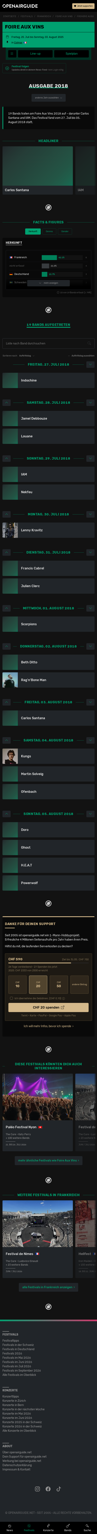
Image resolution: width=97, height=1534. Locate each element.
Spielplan (72, 53)
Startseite (9, 16)
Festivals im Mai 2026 (16, 1358)
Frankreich (44, 16)
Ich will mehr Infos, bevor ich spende (47, 1026)
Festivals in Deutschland (18, 1349)
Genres (49, 231)
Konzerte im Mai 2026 (16, 1413)
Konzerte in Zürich (14, 1401)
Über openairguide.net (17, 1452)
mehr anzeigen (48, 283)
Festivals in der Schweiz (18, 1345)
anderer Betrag (79, 984)
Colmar (18, 42)
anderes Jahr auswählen (48, 98)
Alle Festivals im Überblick (19, 1375)
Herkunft (33, 231)
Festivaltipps (10, 1340)
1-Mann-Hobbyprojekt (64, 935)
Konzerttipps (10, 1396)
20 (38, 984)
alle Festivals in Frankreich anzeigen (47, 1287)
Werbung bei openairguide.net (21, 1461)
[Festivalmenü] (12, 53)
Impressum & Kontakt (16, 1469)
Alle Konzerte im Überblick (19, 1431)
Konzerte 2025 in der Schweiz (22, 1422)
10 (17, 984)
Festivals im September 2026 (21, 1370)
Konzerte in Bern (13, 1405)
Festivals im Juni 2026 (17, 1362)
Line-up (35, 53)
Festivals (27, 16)
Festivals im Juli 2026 (16, 1366)
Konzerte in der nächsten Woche (23, 1409)
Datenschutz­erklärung (17, 1465)
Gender (65, 231)
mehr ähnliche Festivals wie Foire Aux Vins (47, 1160)
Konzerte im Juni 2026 (17, 1418)
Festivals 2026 (12, 1353)
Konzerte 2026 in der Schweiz (22, 1426)
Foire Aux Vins (64, 16)
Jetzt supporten (83, 6)
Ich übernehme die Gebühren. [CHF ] (38, 998)
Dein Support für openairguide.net (24, 1456)
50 (59, 984)
